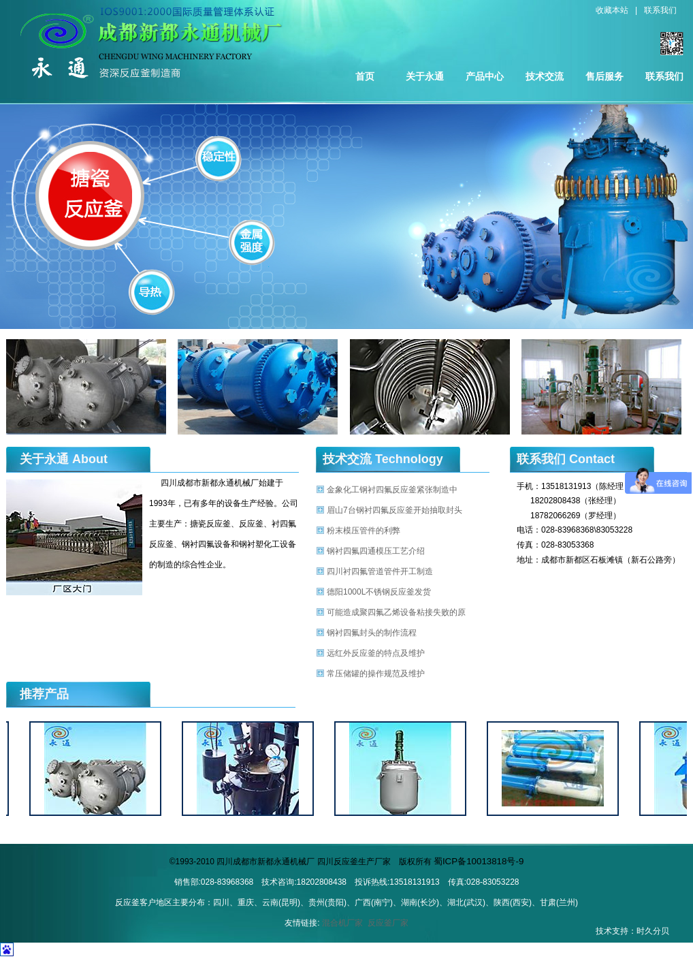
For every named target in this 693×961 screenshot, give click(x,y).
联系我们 (660, 10)
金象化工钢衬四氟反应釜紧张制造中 (392, 489)
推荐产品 (44, 694)
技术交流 (545, 76)
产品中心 (485, 76)
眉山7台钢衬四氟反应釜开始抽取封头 (394, 510)
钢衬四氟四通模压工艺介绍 (376, 551)
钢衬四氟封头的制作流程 (372, 632)
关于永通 (425, 76)
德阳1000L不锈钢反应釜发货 (379, 592)
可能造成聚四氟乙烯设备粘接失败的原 (396, 612)
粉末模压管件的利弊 (363, 530)
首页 (364, 76)
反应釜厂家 (388, 923)
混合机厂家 (342, 923)
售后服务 (604, 76)
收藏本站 (612, 10)
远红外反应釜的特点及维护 (376, 653)
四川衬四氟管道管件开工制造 (380, 571)
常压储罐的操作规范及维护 (376, 673)
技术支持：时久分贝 (632, 931)
